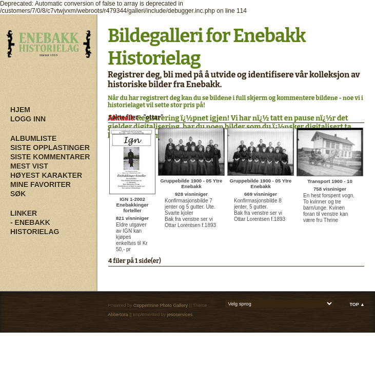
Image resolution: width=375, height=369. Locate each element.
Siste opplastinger (50, 148)
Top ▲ (357, 304)
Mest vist (29, 166)
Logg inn (28, 119)
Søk (18, 194)
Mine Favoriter (40, 184)
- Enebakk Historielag (34, 227)
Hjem (20, 110)
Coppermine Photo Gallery (160, 305)
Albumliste (33, 138)
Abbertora (118, 314)
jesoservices (180, 314)
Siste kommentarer (50, 157)
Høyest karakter (46, 175)
